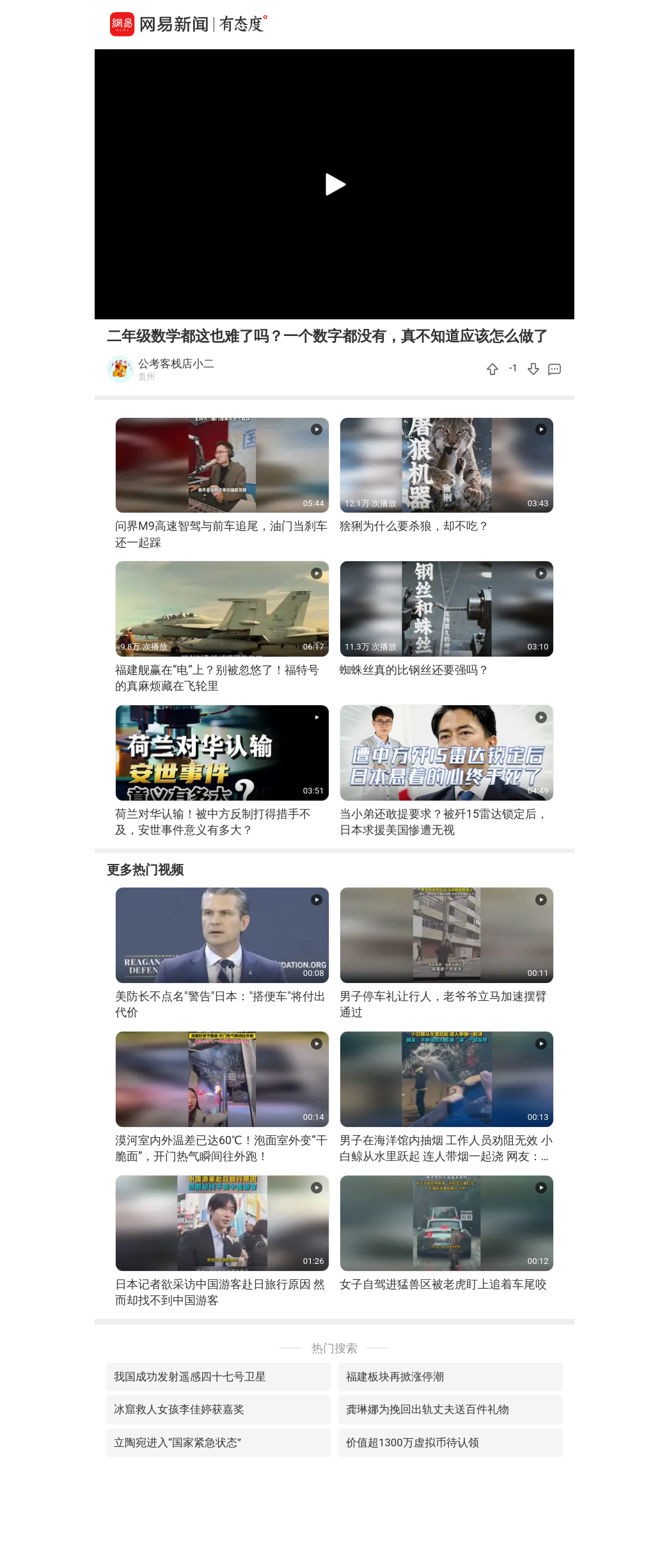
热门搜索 (334, 1348)
